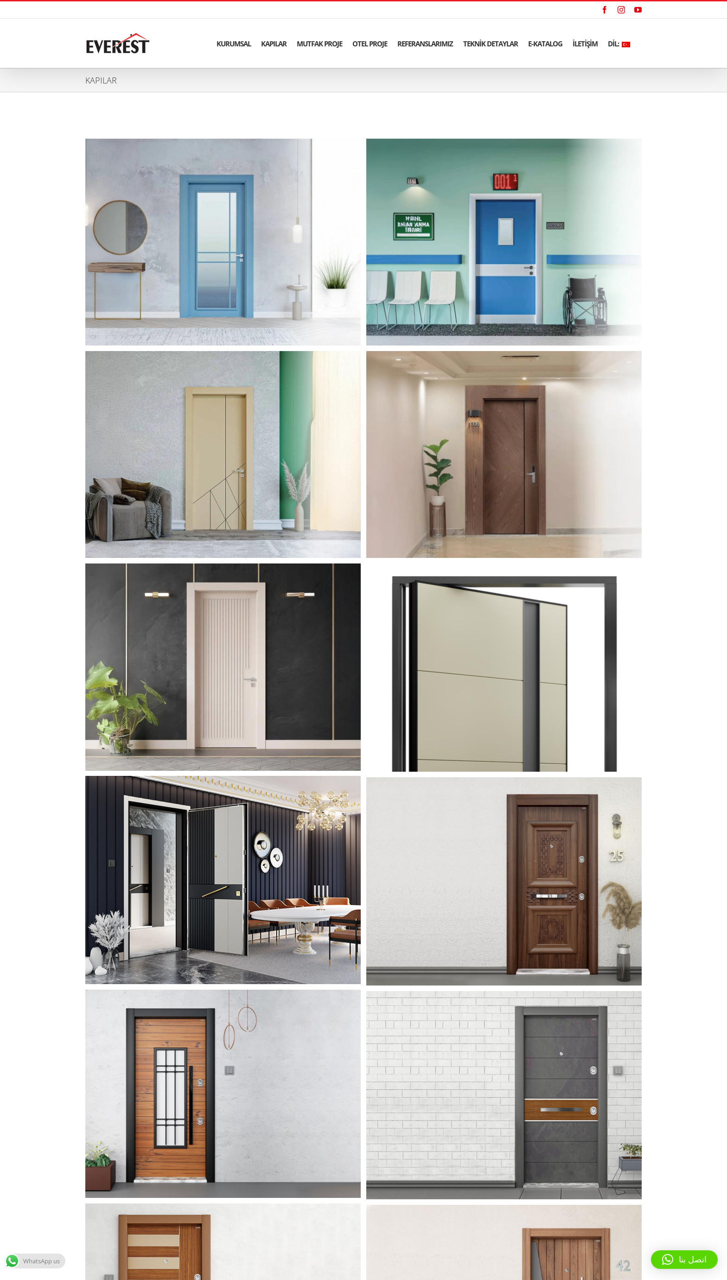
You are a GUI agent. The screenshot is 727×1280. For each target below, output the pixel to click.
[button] (684, 1259)
